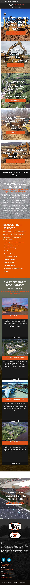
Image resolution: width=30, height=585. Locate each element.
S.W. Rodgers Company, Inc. (11, 1)
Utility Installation (9, 262)
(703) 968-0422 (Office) (6, 573)
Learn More (14, 338)
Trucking (6, 271)
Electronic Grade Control (10, 256)
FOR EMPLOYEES (17, 7)
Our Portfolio (15, 100)
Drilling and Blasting (9, 254)
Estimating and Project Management (13, 242)
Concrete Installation (9, 265)
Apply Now (15, 161)
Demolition (7, 251)
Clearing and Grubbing (10, 248)
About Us (15, 65)
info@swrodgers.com (18, 5)
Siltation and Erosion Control (11, 245)
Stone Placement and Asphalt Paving (13, 268)
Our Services (15, 33)
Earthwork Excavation (9, 259)
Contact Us (15, 132)
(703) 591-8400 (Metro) (19, 4)
